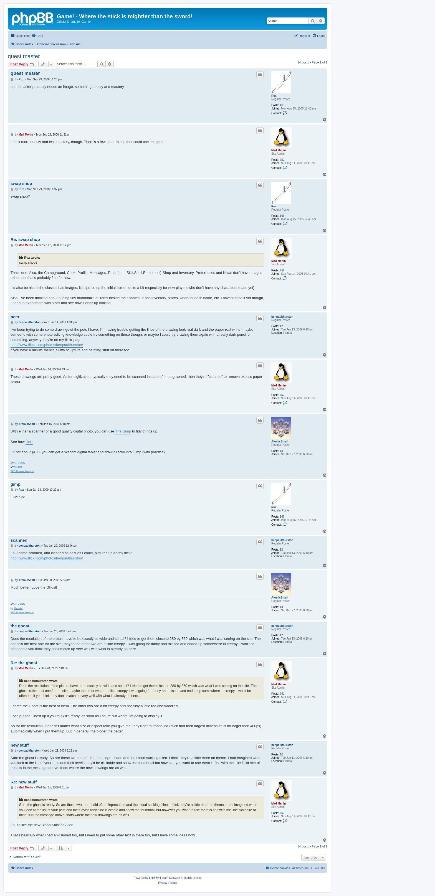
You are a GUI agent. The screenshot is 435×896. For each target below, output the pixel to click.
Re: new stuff (24, 782)
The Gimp (123, 431)
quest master (24, 56)
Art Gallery (19, 463)
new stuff (20, 745)
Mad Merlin (278, 150)
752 (282, 159)
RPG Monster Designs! (22, 471)
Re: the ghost (24, 662)
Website (18, 467)
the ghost (20, 625)
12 (281, 326)
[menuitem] (37, 35)
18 (281, 450)
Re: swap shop (25, 239)
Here (29, 442)
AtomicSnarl (279, 441)
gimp (16, 484)
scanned (19, 540)
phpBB (153, 877)
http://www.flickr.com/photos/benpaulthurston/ (47, 345)
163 (282, 105)
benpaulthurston (282, 316)
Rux (274, 95)
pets (15, 316)
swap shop (21, 183)
